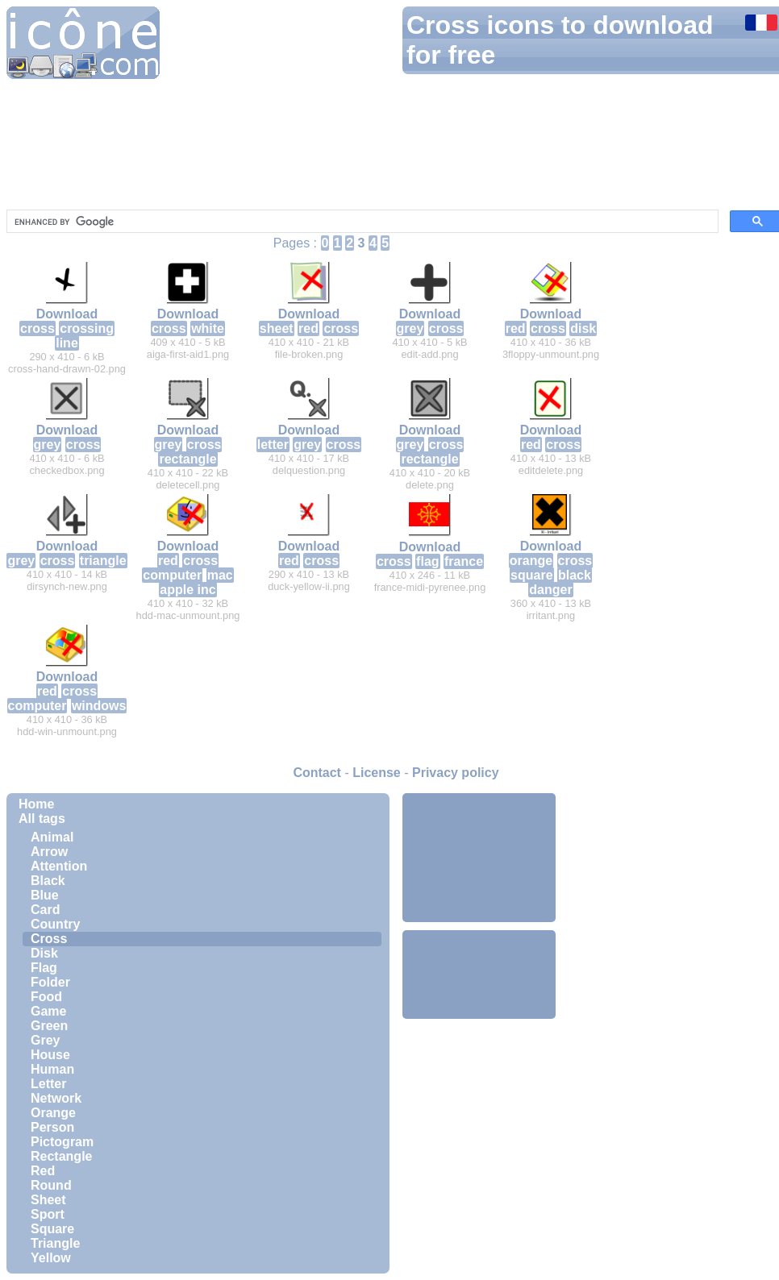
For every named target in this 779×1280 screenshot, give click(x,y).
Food (46, 997)
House (50, 1055)
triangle (103, 560)
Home (36, 804)
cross (37, 328)
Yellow (51, 1258)
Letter (48, 1084)
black (574, 575)
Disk (44, 953)
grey (410, 328)
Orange (53, 1113)
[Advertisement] (479, 857)
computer (172, 575)
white (207, 328)
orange (531, 560)
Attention (59, 866)
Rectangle (61, 1156)
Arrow (49, 851)
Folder (50, 982)
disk (583, 328)
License (376, 772)
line (67, 343)
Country (55, 924)
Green (49, 1026)
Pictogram (62, 1142)
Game (48, 1011)
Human (52, 1069)
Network (56, 1098)
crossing (87, 328)
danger (550, 589)
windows (99, 706)
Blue (45, 895)
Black (48, 880)
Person (52, 1127)
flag (427, 561)
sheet (277, 328)
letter (273, 444)
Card (45, 909)
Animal (52, 837)
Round (51, 1185)
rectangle (187, 459)
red (308, 328)
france (463, 561)
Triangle (55, 1243)
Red (43, 1171)
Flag (44, 968)
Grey (45, 1040)
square (531, 575)
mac (220, 575)
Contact (317, 772)
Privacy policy (455, 772)
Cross (49, 938)
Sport (48, 1214)
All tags (42, 818)
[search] (361, 221)
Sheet (48, 1200)
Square (52, 1229)
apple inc (187, 589)
